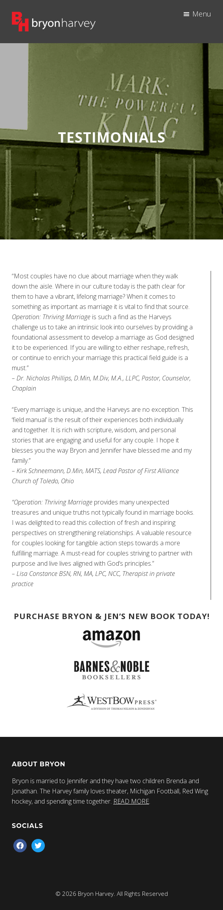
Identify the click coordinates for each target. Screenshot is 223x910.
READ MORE (131, 801)
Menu (201, 13)
